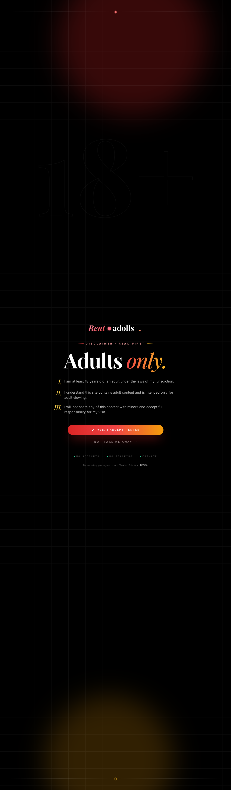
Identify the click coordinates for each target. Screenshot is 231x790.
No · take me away (115, 442)
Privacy (133, 465)
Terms (123, 465)
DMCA (144, 465)
